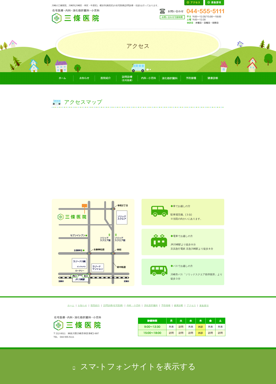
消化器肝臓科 (170, 78)
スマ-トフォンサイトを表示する (138, 366)
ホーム (62, 78)
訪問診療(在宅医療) (127, 78)
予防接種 (191, 78)
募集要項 (204, 305)
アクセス (191, 305)
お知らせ (84, 78)
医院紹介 (105, 78)
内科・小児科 (148, 78)
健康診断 (213, 78)
